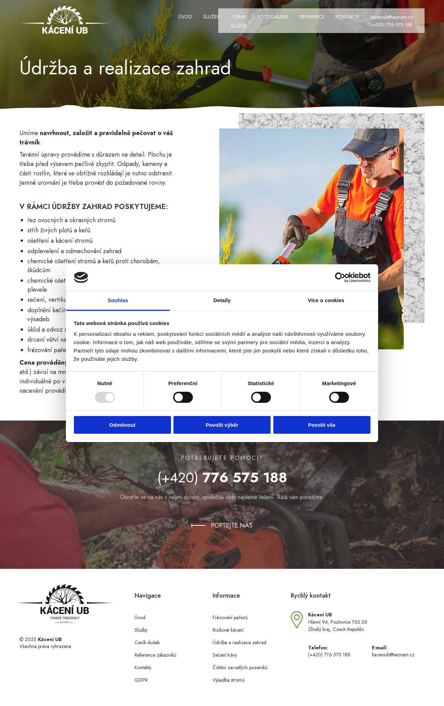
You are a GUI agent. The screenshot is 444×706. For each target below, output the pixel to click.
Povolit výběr (222, 425)
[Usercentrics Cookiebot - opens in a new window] (340, 277)
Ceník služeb (204, 18)
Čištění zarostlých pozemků (240, 662)
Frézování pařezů (230, 612)
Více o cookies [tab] (326, 300)
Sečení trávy (225, 649)
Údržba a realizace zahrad (239, 637)
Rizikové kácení (228, 624)
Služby (170, 18)
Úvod (144, 18)
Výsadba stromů (229, 674)
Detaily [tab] (222, 300)
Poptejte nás (232, 520)
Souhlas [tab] (118, 300)
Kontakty (320, 18)
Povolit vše (321, 425)
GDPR (141, 674)
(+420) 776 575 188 (364, 21)
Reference (285, 18)
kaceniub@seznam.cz (364, 14)
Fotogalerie (246, 18)
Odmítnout (122, 425)
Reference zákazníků (155, 649)
